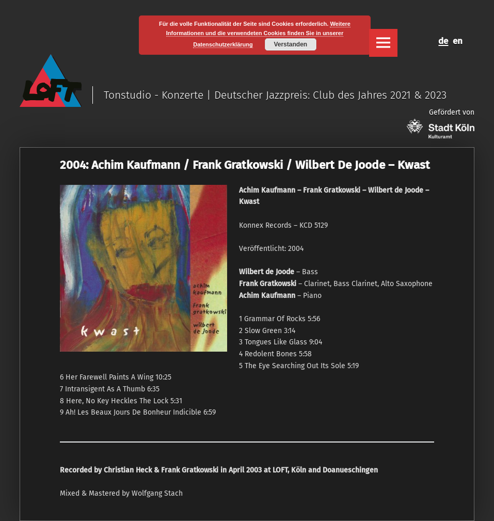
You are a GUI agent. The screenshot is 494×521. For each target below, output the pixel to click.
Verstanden (290, 44)
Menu (383, 43)
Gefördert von (440, 123)
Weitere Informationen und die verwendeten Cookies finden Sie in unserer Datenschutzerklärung (258, 34)
